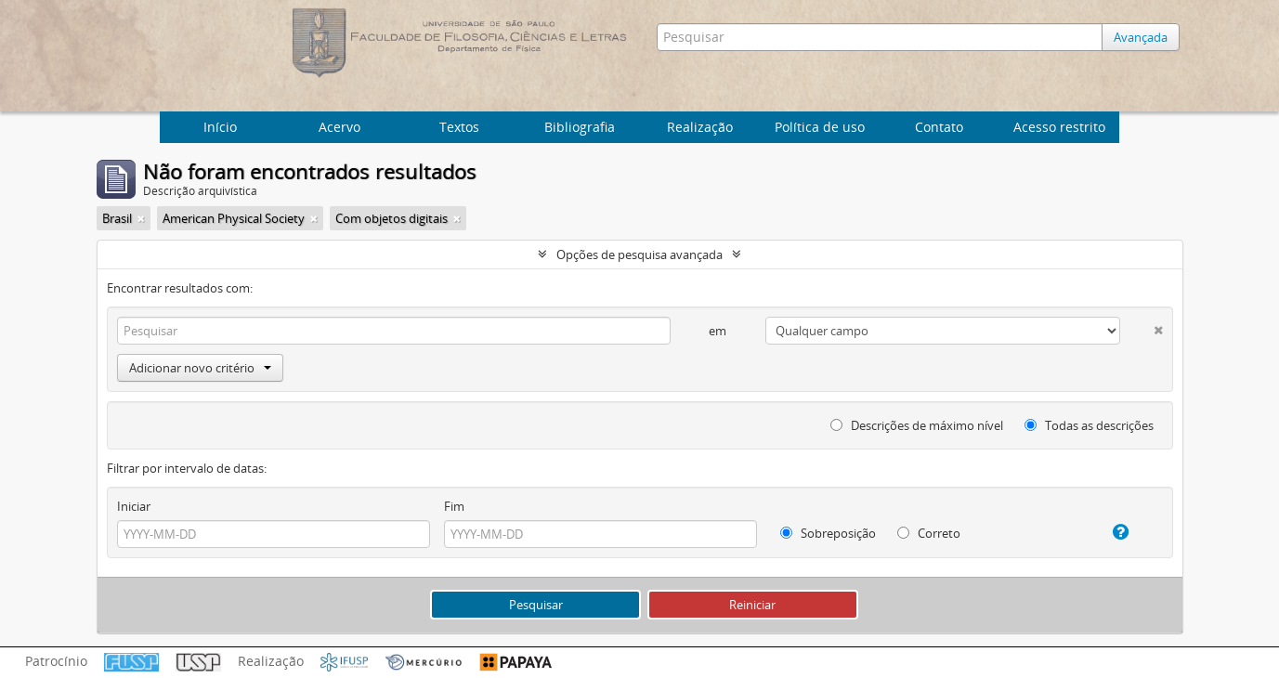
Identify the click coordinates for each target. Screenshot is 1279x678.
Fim (454, 506)
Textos (459, 127)
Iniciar (133, 506)
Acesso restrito (1059, 127)
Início (220, 127)
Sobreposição (828, 533)
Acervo (339, 127)
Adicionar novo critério (200, 367)
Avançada (1141, 37)
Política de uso (820, 127)
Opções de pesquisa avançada (639, 254)
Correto (928, 533)
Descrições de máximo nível (916, 425)
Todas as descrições (1089, 425)
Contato (939, 127)
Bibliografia (579, 127)
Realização (700, 127)
